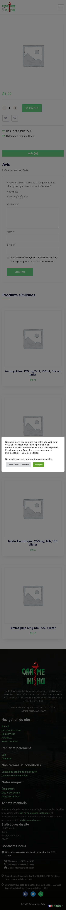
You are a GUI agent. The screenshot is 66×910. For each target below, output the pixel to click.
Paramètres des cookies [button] (18, 465)
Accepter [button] (38, 465)
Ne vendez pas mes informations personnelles (28, 459)
